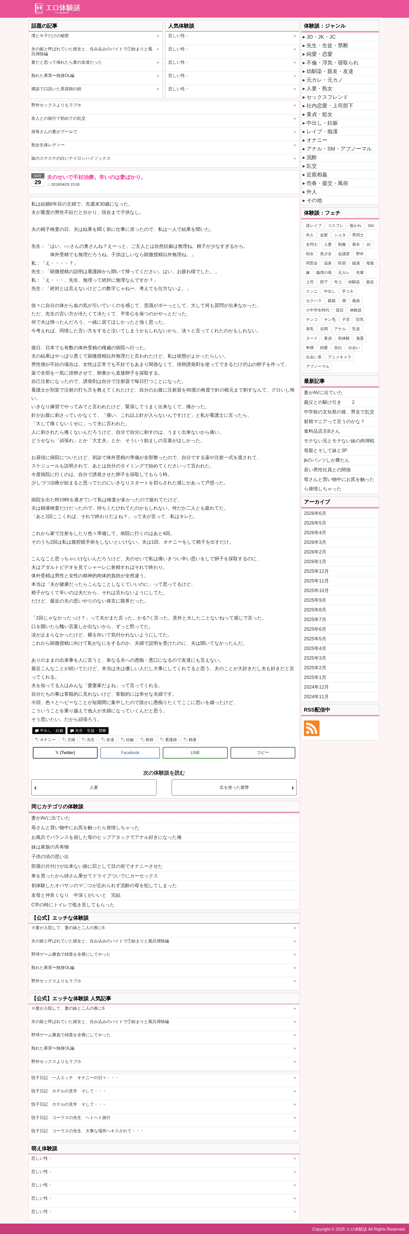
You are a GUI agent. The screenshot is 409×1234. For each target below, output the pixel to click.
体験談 (356, 310)
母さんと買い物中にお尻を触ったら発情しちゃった (85, 827)
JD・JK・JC (321, 37)
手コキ (348, 291)
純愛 (324, 347)
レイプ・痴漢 (322, 131)
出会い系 (314, 357)
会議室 (344, 253)
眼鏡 (332, 300)
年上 (338, 282)
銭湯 (356, 263)
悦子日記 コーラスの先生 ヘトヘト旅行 (71, 1117)
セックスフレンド (327, 97)
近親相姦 (316, 174)
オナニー (48, 739)
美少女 (326, 253)
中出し (330, 291)
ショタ (340, 235)
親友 (370, 282)
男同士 (358, 235)
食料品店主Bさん (322, 431)
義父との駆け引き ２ (330, 402)
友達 (110, 739)
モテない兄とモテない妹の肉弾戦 (339, 440)
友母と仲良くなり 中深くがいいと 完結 (76, 895)
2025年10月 (316, 590)
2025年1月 (315, 677)
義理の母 (324, 272)
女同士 (312, 244)
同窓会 (312, 263)
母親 (370, 263)
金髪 (324, 235)
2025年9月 (315, 600)
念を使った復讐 (234, 787)
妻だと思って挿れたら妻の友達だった (66, 62)
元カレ (344, 272)
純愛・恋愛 (319, 54)
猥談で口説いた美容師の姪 (56, 89)
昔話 (340, 310)
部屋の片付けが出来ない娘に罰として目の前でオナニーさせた (97, 866)
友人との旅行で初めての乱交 (58, 118)
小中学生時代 (317, 310)
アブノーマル (317, 366)
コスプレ (336, 225)
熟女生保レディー (48, 145)
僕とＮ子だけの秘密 (50, 35)
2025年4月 (315, 648)
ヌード (312, 338)
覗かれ (356, 225)
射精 (149, 739)
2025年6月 (315, 629)
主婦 (71, 739)
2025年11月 (316, 580)
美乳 (310, 329)
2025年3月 (315, 658)
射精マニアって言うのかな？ (334, 421)
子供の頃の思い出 (50, 856)
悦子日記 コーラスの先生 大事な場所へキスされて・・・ (87, 1131)
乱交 (311, 166)
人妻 (94, 787)
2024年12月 (316, 687)
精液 (192, 739)
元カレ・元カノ (324, 80)
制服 (342, 244)
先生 (91, 739)
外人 (311, 192)
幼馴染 (354, 282)
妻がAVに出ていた (50, 818)
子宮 (346, 319)
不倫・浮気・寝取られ (332, 62)
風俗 (356, 300)
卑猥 (310, 347)
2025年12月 (316, 571)
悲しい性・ (178, 35)
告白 (338, 347)
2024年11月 (316, 696)
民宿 (342, 263)
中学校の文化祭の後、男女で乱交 (339, 411)
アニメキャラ (339, 357)
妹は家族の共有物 (50, 847)
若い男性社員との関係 (327, 469)
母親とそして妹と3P (325, 450)
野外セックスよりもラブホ (56, 105)
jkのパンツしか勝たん (327, 460)
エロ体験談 (356, 1229)
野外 (360, 253)
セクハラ (314, 300)
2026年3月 (315, 542)
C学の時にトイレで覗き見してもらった (73, 904)
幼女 (310, 253)
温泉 (328, 263)
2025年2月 (315, 667)
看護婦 (171, 739)
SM (371, 225)
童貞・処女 (319, 114)
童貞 (328, 338)
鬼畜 (360, 338)
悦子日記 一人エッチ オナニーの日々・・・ (75, 1077)
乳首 (356, 329)
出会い (354, 347)
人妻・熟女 (319, 88)
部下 (324, 282)
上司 (310, 282)
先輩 (360, 272)
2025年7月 (315, 619)
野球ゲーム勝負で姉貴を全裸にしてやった (71, 954)
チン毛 (330, 319)
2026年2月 (315, 552)
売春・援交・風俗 (327, 183)
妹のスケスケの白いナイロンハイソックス (71, 158)
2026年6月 (315, 513)
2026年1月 (315, 561)
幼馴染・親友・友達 (329, 71)
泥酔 (311, 157)
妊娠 (130, 739)
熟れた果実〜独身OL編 (52, 75)
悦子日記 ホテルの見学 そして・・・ (68, 1091)
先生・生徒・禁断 (90, 730)
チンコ (312, 319)
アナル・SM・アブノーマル (339, 149)
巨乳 (360, 319)
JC (368, 244)
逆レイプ (314, 225)
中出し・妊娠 (51, 730)
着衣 (356, 244)
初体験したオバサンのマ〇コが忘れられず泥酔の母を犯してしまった (104, 885)
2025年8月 (315, 609)
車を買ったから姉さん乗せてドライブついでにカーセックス (94, 875)
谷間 (324, 329)
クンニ (312, 291)
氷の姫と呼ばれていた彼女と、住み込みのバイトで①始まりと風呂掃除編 (91, 51)
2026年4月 (315, 532)
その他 (314, 200)
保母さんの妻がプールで (54, 131)
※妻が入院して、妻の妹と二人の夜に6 (68, 927)
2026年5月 (315, 523)
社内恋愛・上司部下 (329, 106)
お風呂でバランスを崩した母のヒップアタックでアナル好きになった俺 (106, 837)
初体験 (344, 338)
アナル (340, 329)
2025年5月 (315, 638)
